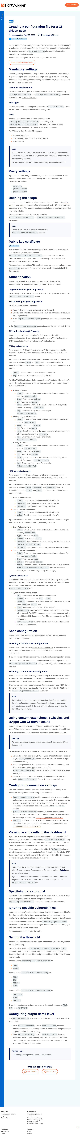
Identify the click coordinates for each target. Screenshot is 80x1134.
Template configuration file (22, 62)
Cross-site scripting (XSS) (34, 1114)
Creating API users (29, 98)
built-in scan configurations (42, 647)
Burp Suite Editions (6, 1116)
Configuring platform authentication (49, 817)
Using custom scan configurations (39, 681)
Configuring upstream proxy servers (27, 826)
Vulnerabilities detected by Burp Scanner (55, 918)
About (29, 1131)
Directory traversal (32, 1121)
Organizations (5, 1131)
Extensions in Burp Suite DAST (55, 733)
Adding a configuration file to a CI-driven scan (33, 1055)
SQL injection (31, 1116)
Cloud (12, 39)
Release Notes (5, 1118)
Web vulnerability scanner (8, 1114)
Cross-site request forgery (34, 1118)
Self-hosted (22, 39)
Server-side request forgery (35, 1123)
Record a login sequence (22, 310)
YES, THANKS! (30, 1071)
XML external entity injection (35, 1120)
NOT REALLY (50, 1071)
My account (71, 5)
